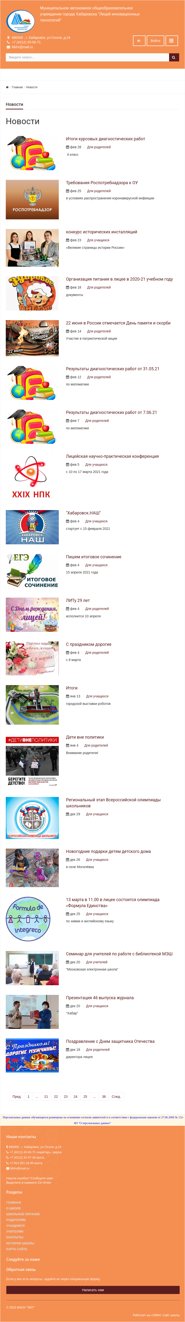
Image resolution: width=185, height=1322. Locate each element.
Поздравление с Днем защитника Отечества (110, 1041)
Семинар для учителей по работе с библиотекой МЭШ (119, 953)
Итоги (72, 688)
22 (56, 1097)
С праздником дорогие (88, 644)
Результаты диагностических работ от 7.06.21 (111, 412)
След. (116, 1097)
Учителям (14, 1231)
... (36, 1097)
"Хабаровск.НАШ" (83, 513)
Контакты (14, 1237)
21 (46, 1097)
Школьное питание (23, 1214)
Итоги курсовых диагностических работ (105, 138)
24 (76, 1097)
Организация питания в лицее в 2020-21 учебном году (119, 279)
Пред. (17, 1097)
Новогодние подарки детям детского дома (108, 851)
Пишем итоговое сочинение (93, 556)
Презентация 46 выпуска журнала (100, 997)
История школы (20, 1243)
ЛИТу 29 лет (78, 600)
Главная (17, 87)
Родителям (16, 1220)
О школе (13, 1208)
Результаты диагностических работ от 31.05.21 (112, 368)
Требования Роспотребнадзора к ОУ (102, 182)
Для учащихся (98, 240)
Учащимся (15, 1226)
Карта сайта (16, 1249)
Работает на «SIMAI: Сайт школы (156, 1315)
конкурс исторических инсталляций (101, 231)
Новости (31, 87)
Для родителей (99, 147)
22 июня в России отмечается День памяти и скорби (118, 323)
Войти (155, 41)
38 (104, 1097)
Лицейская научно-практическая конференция (112, 456)
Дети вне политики (85, 737)
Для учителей (96, 962)
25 (85, 1097)
